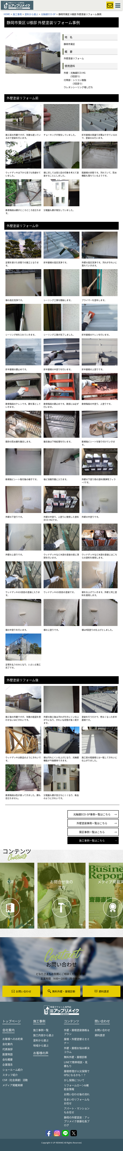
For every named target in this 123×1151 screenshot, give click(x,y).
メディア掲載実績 (12, 1085)
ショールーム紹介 (12, 1070)
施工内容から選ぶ (43, 1035)
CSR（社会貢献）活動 (15, 1080)
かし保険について (74, 1080)
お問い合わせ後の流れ (77, 1094)
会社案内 (7, 1044)
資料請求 (100, 1035)
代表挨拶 (7, 1049)
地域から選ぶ (41, 1045)
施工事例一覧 (41, 1030)
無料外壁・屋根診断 (75, 1057)
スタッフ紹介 (10, 1075)
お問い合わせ (102, 1030)
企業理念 (7, 1064)
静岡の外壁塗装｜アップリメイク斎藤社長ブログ (77, 1121)
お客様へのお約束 (12, 1039)
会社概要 (7, 1059)
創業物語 (7, 1054)
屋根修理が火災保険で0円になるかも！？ (77, 1073)
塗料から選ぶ (41, 1040)
